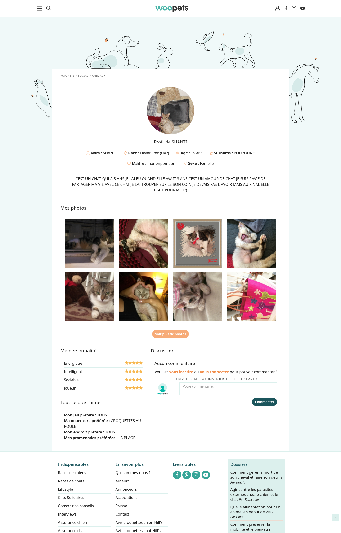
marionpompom (161, 163)
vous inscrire (181, 371)
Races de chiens (72, 472)
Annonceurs (126, 489)
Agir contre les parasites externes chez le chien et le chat (254, 494)
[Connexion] (277, 8)
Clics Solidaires (71, 497)
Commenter (264, 401)
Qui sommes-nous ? (133, 472)
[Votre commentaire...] (228, 388)
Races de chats (71, 481)
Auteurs (123, 481)
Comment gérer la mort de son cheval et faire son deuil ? (256, 477)
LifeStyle (65, 489)
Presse (121, 505)
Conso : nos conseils (76, 505)
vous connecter (214, 371)
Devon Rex (150, 153)
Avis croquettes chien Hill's (139, 522)
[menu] (40, 8)
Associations (127, 497)
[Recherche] (48, 8)
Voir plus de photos (170, 334)
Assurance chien (72, 522)
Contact (122, 514)
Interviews (67, 514)
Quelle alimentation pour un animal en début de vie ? (255, 512)
